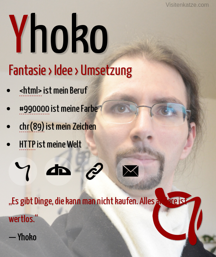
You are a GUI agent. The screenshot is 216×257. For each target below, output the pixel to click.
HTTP (27, 143)
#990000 (34, 108)
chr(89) (31, 126)
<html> (30, 90)
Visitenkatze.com (187, 5)
